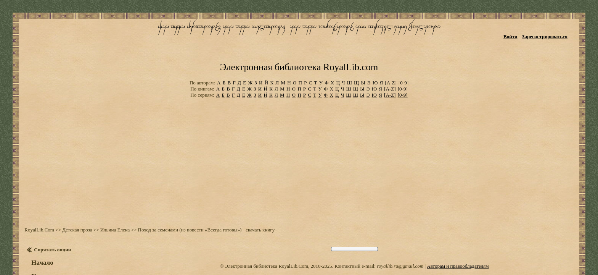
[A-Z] (390, 49)
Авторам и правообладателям (458, 227)
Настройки (42, 251)
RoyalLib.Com (32, 191)
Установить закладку (55, 237)
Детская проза (70, 191)
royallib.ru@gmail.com (400, 227)
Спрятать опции (45, 211)
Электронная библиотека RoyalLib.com (299, 36)
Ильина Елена (107, 191)
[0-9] (403, 49)
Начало (35, 223)
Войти (522, 29)
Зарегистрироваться (556, 29)
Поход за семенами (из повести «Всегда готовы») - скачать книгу (198, 191)
